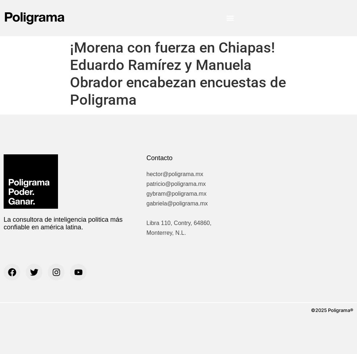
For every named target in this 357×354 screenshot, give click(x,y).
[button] (230, 18)
